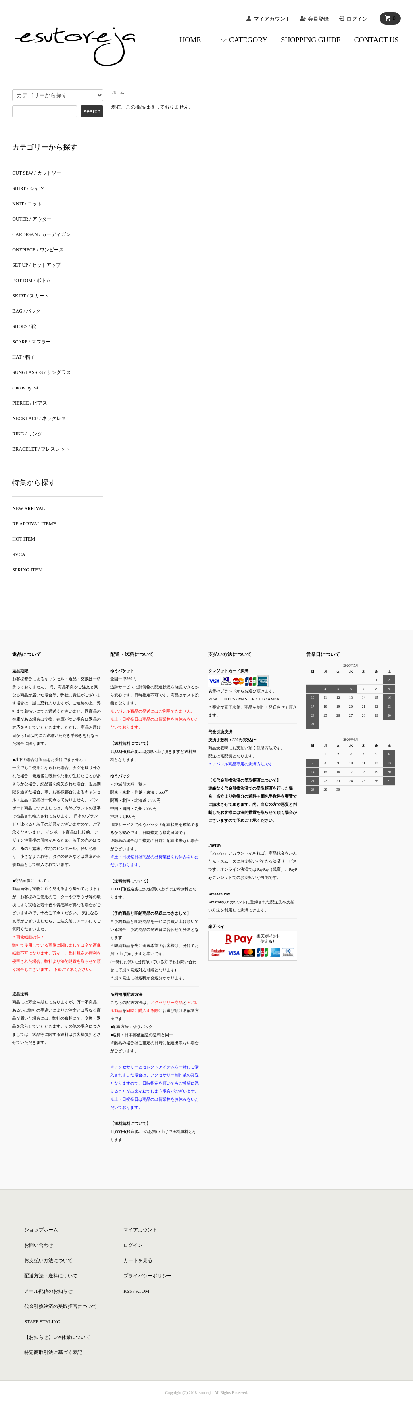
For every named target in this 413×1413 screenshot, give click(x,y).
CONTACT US (376, 40)
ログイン (356, 19)
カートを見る (137, 1260)
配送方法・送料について (50, 1276)
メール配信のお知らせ (48, 1291)
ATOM (142, 1291)
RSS (127, 1291)
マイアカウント (272, 19)
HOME (190, 40)
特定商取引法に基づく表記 (53, 1352)
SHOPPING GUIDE (311, 40)
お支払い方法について (48, 1260)
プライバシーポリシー (147, 1276)
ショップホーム (41, 1230)
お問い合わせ (38, 1245)
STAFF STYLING (42, 1322)
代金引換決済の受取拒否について (60, 1306)
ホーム (118, 92)
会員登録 (318, 19)
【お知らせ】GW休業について (57, 1337)
